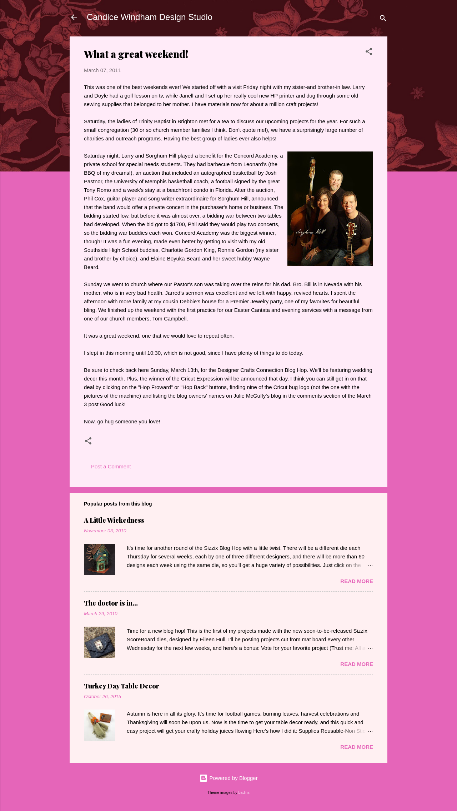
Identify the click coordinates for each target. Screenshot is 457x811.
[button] (369, 52)
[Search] (383, 19)
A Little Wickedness (114, 520)
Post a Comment (111, 466)
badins (244, 792)
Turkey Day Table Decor (121, 686)
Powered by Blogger (228, 778)
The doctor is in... (111, 603)
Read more (356, 581)
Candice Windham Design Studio (149, 17)
